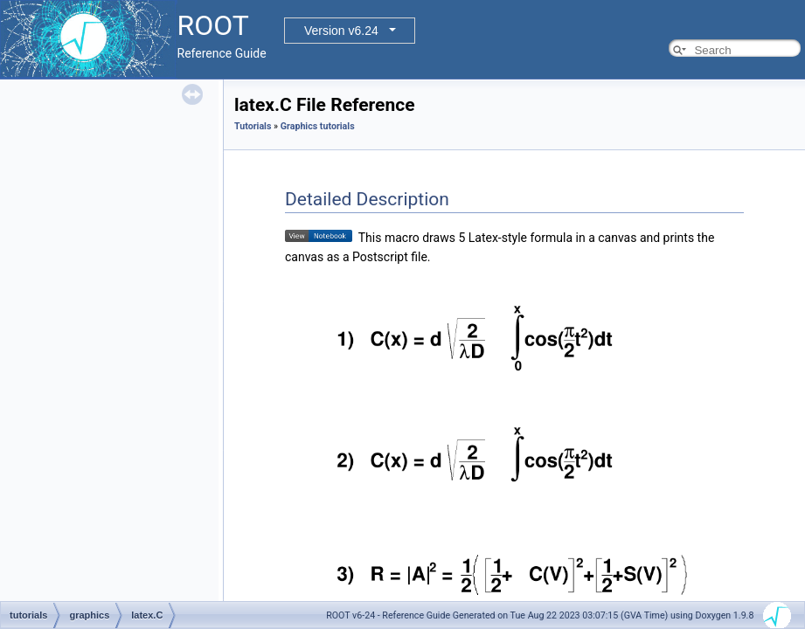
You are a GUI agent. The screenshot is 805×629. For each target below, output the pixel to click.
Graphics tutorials (318, 126)
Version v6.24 (341, 31)
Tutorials (252, 126)
